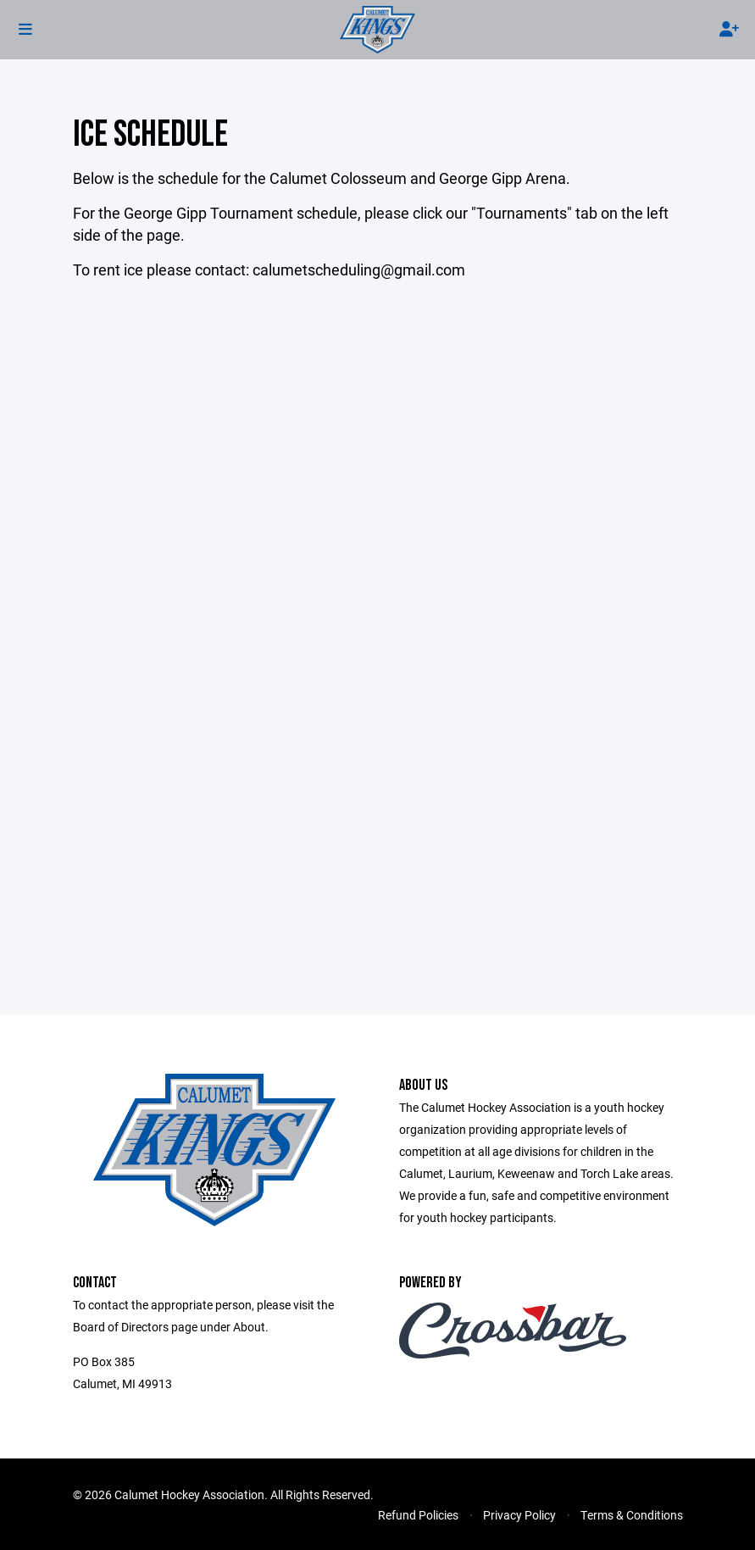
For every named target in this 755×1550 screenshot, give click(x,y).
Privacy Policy (519, 1515)
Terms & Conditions (631, 1515)
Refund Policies (418, 1515)
